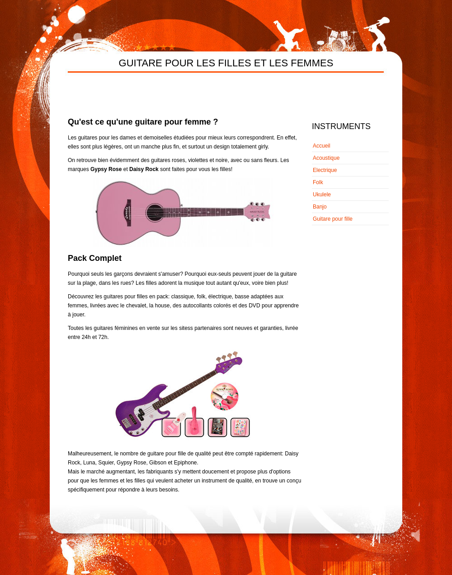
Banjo (320, 207)
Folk (318, 182)
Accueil (321, 146)
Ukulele (322, 194)
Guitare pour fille (333, 219)
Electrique (325, 170)
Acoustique (326, 158)
